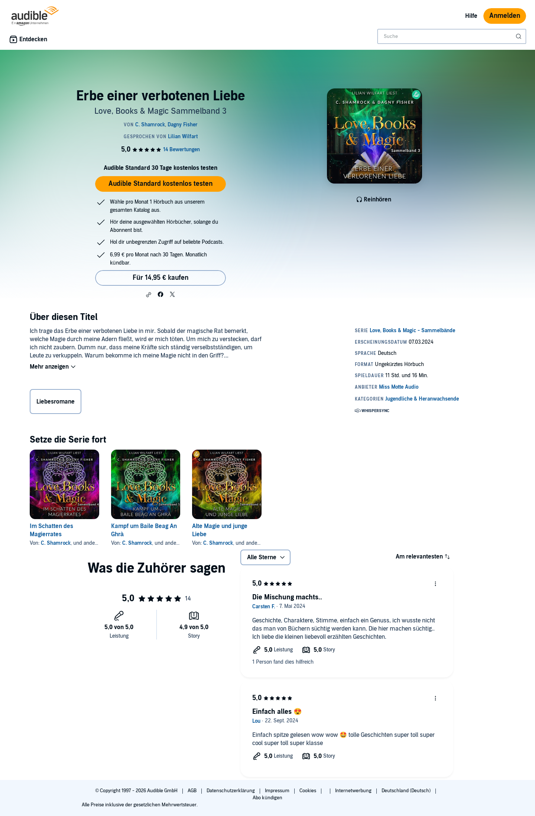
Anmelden (504, 16)
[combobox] (451, 36)
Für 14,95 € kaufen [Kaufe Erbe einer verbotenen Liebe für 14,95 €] (160, 278)
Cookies (308, 791)
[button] (149, 295)
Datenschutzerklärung (231, 791)
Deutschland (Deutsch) (407, 791)
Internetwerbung (354, 791)
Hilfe (471, 16)
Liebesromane (55, 401)
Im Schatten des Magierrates (51, 530)
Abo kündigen (267, 798)
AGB (193, 791)
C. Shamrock (56, 543)
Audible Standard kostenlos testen (160, 184)
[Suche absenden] (519, 36)
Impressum (278, 791)
